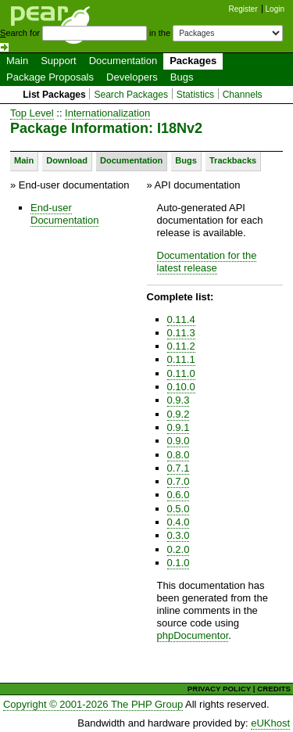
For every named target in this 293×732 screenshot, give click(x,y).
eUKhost (270, 723)
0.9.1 (178, 427)
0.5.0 (178, 509)
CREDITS (274, 688)
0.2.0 (178, 549)
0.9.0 (178, 441)
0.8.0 (178, 455)
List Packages (54, 94)
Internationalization (107, 113)
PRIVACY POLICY (219, 688)
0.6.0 (178, 495)
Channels (243, 94)
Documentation (123, 60)
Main (17, 60)
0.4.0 (178, 522)
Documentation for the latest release (207, 261)
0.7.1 (178, 468)
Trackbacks (232, 160)
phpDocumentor (193, 635)
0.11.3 (181, 333)
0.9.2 (178, 414)
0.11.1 (181, 359)
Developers (132, 77)
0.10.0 (181, 387)
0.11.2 (181, 346)
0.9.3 (178, 400)
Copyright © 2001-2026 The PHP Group (93, 704)
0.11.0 (181, 373)
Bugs (182, 77)
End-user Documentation (64, 214)
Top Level (32, 113)
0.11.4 (181, 319)
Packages (193, 60)
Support (59, 60)
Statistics (195, 94)
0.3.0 (178, 535)
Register (243, 9)
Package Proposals (50, 77)
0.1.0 (178, 563)
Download (67, 160)
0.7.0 (178, 481)
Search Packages (131, 94)
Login (275, 9)
